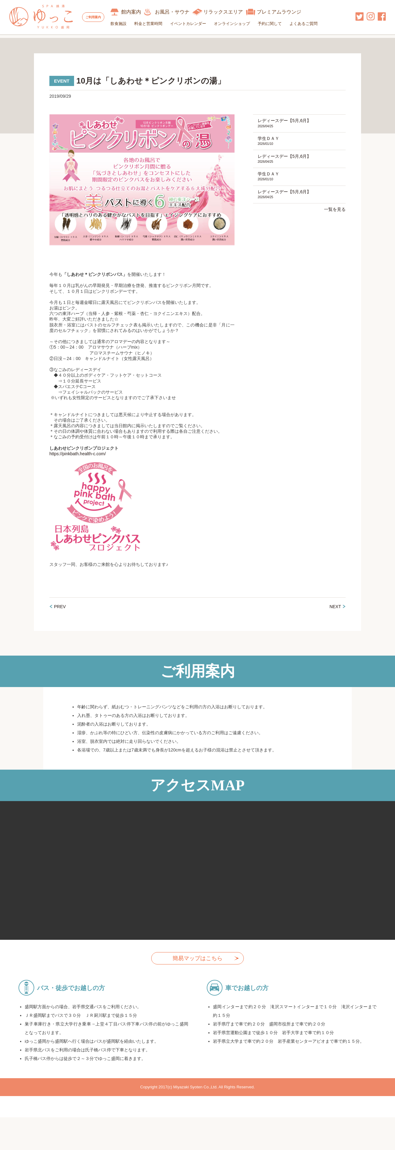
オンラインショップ (243, 23)
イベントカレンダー (199, 23)
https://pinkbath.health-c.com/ (77, 465)
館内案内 (142, 11)
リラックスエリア (234, 11)
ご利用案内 (98, 17)
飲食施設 (130, 23)
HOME (16, 41)
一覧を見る (335, 229)
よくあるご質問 (315, 23)
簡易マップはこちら (197, 970)
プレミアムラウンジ (290, 11)
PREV (60, 618)
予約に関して (281, 23)
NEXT (335, 618)
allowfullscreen (197, 881)
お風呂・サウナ (183, 11)
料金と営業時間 (160, 23)
